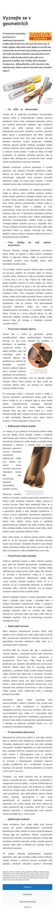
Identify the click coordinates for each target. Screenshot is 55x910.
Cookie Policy (27, 907)
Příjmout (27, 887)
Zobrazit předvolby (27, 901)
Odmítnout (27, 894)
